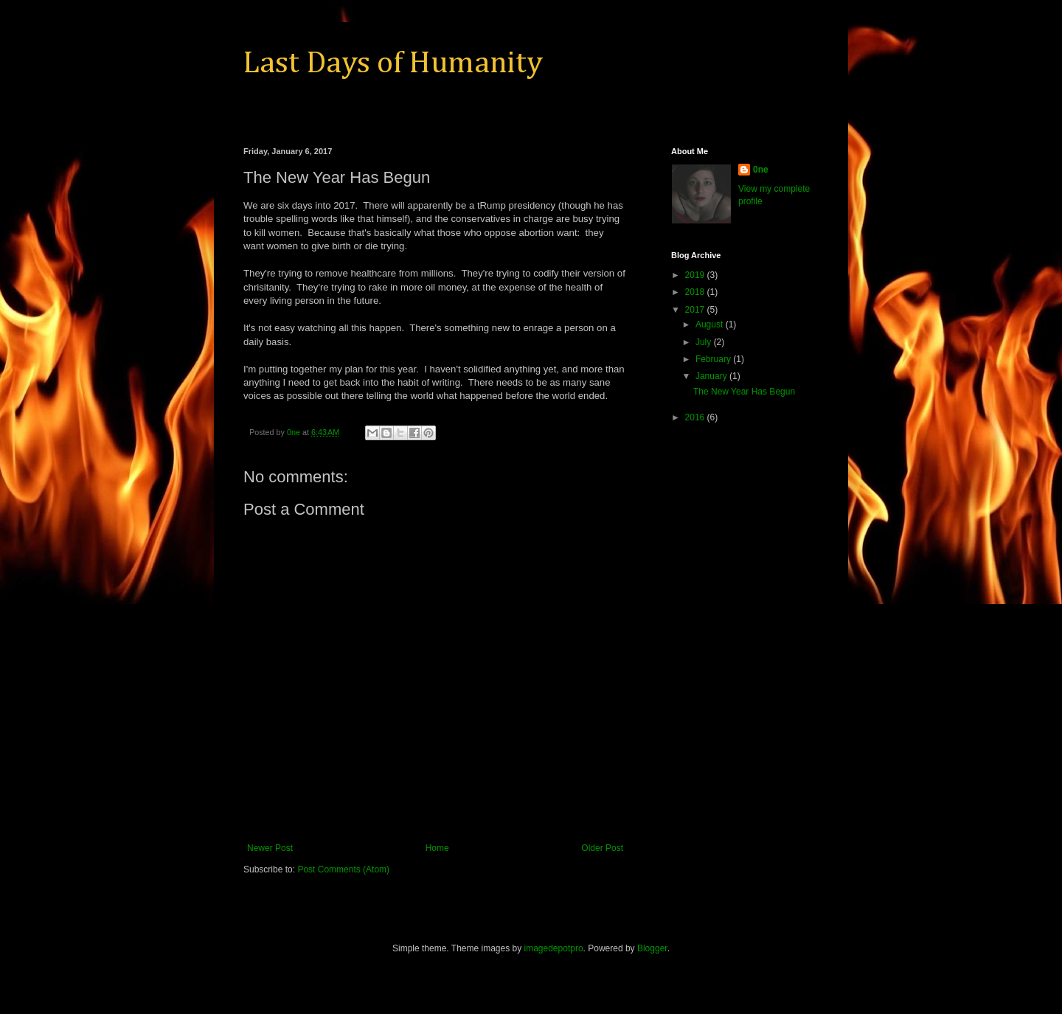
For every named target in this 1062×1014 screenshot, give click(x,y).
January (712, 376)
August (710, 324)
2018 (696, 292)
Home (437, 848)
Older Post (602, 848)
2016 (696, 417)
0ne (760, 169)
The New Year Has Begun (744, 391)
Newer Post (270, 848)
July (704, 342)
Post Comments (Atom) (343, 869)
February (714, 359)
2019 (696, 275)
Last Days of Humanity (393, 63)
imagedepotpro (553, 948)
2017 (696, 310)
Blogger (652, 948)
